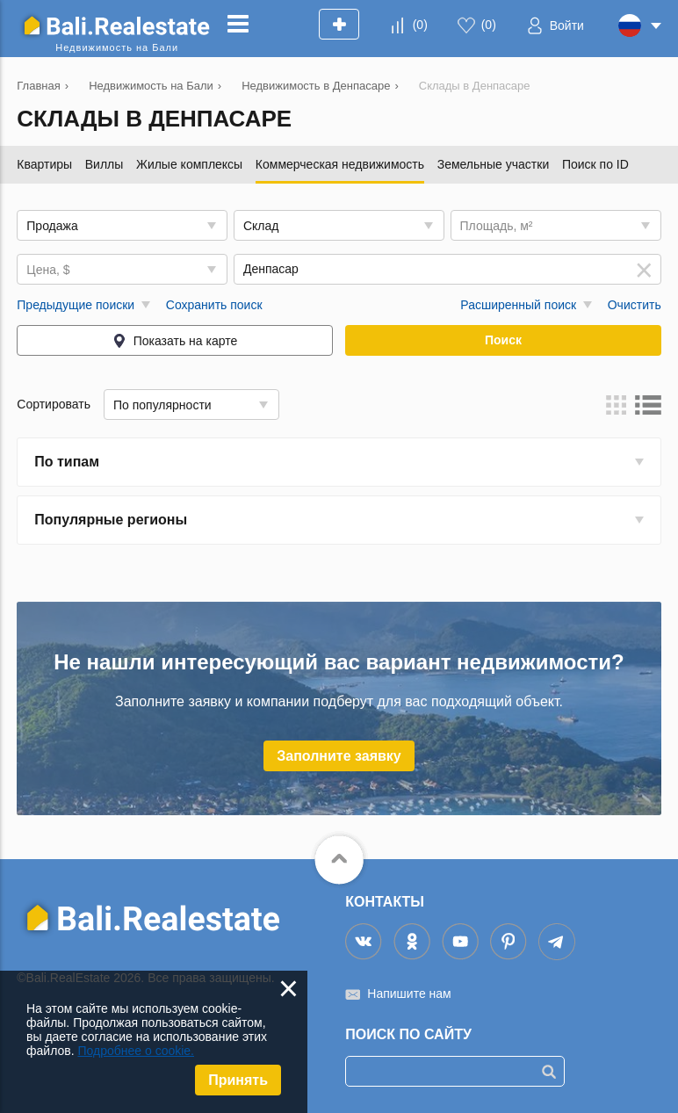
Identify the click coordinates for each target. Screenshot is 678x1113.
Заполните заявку (339, 755)
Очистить (634, 305)
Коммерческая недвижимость (340, 164)
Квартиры (44, 164)
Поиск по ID (595, 164)
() (420, 25)
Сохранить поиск (214, 305)
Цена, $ (47, 270)
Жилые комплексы (189, 164)
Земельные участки (493, 164)
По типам (66, 461)
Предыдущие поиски (75, 305)
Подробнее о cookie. (135, 1051)
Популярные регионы (110, 519)
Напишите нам (409, 994)
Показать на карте (185, 341)
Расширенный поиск (518, 305)
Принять (238, 1080)
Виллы (104, 164)
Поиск (503, 340)
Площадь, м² (496, 226)
